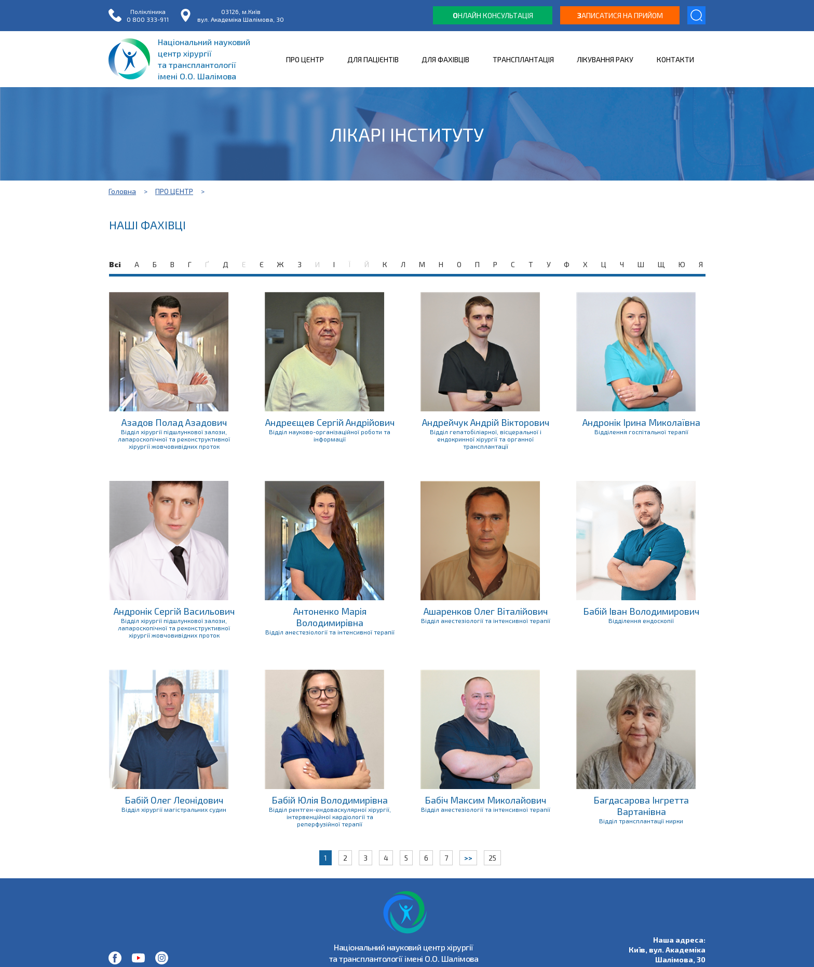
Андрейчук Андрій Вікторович (485, 422)
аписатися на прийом (620, 15)
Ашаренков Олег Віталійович (486, 611)
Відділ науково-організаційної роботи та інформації (329, 435)
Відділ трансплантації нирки (641, 820)
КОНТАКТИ (675, 59)
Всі (115, 264)
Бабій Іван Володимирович (641, 611)
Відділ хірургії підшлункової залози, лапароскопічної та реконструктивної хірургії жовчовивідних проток (174, 439)
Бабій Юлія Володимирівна (330, 800)
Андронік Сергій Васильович (174, 611)
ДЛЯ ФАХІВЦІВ (445, 59)
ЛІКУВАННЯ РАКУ (605, 59)
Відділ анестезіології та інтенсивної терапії (330, 632)
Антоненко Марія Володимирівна (330, 616)
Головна (122, 191)
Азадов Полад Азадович (174, 422)
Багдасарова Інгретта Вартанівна (641, 805)
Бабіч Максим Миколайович (485, 800)
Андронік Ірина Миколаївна (641, 422)
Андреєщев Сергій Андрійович (330, 422)
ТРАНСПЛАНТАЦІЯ (523, 59)
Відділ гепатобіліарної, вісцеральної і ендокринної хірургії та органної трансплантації (485, 439)
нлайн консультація (493, 15)
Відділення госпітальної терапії (641, 431)
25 (492, 857)
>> (468, 857)
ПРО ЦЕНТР (305, 59)
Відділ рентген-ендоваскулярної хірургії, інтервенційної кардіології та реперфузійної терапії (330, 816)
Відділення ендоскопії (641, 620)
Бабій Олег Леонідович (174, 800)
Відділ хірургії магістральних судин (173, 809)
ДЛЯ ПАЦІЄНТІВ (373, 59)
